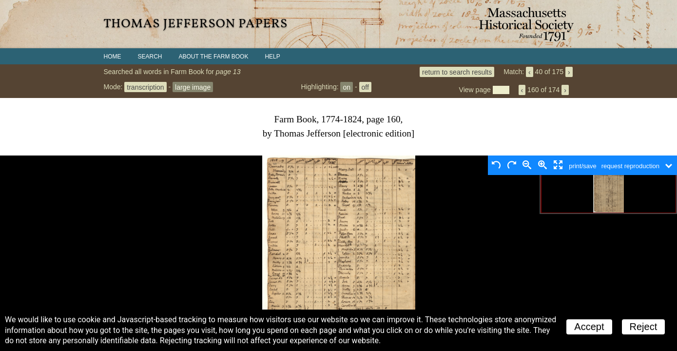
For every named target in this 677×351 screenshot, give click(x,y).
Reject (644, 326)
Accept (589, 326)
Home (112, 56)
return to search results (457, 72)
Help (272, 56)
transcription (145, 87)
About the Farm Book (214, 56)
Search (150, 56)
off (365, 87)
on (346, 87)
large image (193, 87)
